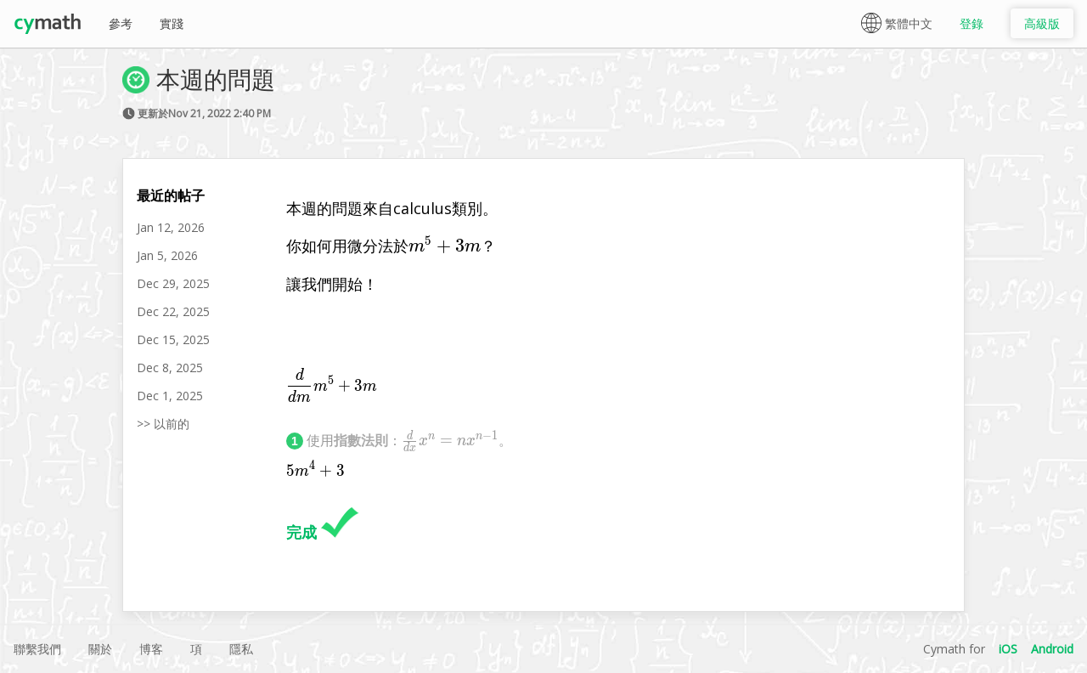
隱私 (241, 649)
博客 (151, 649)
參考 (120, 23)
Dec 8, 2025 (170, 367)
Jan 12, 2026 (171, 227)
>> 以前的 (163, 424)
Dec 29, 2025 (173, 283)
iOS (1008, 649)
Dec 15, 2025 (173, 339)
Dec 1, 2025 (170, 395)
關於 (100, 649)
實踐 (171, 23)
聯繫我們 (37, 649)
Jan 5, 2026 (167, 255)
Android (1052, 649)
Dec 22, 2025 (173, 311)
